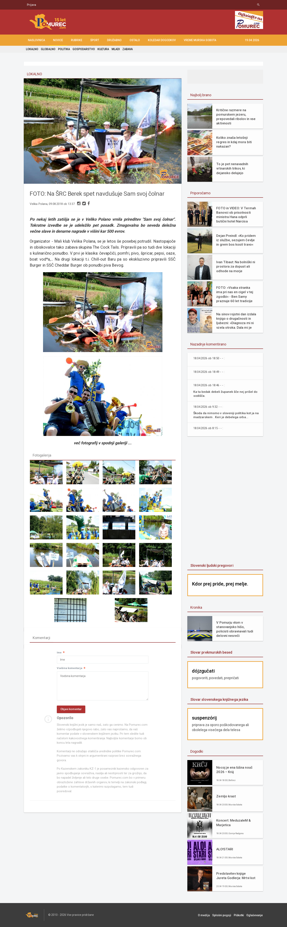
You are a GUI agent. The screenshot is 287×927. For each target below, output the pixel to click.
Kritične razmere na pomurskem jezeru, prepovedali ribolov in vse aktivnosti (235, 116)
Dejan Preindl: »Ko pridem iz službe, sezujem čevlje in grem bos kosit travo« (235, 240)
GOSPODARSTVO (83, 49)
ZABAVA (127, 49)
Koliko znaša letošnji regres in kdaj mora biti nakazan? (233, 142)
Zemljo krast (226, 796)
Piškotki (240, 915)
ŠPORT (94, 40)
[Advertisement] (225, 500)
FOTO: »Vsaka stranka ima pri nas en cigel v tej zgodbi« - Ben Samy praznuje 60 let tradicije (234, 294)
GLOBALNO (48, 49)
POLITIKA (64, 49)
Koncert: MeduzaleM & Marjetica (233, 822)
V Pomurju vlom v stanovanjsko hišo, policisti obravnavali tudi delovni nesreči (234, 629)
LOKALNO (32, 49)
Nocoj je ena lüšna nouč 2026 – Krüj (234, 769)
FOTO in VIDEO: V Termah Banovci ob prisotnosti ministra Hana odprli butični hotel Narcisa (236, 214)
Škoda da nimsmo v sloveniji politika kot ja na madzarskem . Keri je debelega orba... (224, 415)
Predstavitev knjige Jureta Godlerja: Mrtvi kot (235, 875)
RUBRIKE (76, 40)
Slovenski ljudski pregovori (211, 565)
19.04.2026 (252, 40)
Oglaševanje (255, 915)
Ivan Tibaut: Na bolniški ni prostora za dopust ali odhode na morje (235, 266)
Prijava (31, 4)
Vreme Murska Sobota (200, 40)
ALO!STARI (224, 849)
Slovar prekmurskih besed (211, 652)
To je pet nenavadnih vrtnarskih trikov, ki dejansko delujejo (232, 168)
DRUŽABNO (114, 40)
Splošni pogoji (223, 915)
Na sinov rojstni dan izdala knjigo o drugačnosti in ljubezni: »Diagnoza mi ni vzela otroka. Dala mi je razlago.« (236, 321)
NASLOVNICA (36, 40)
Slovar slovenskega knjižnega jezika (219, 699)
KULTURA (103, 49)
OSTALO (135, 40)
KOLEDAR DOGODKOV (162, 40)
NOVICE (58, 40)
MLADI (115, 49)
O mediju (206, 915)
